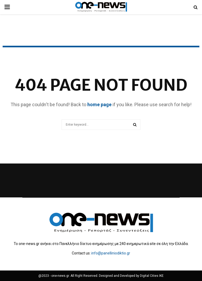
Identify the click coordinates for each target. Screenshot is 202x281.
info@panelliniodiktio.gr (110, 253)
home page (99, 104)
